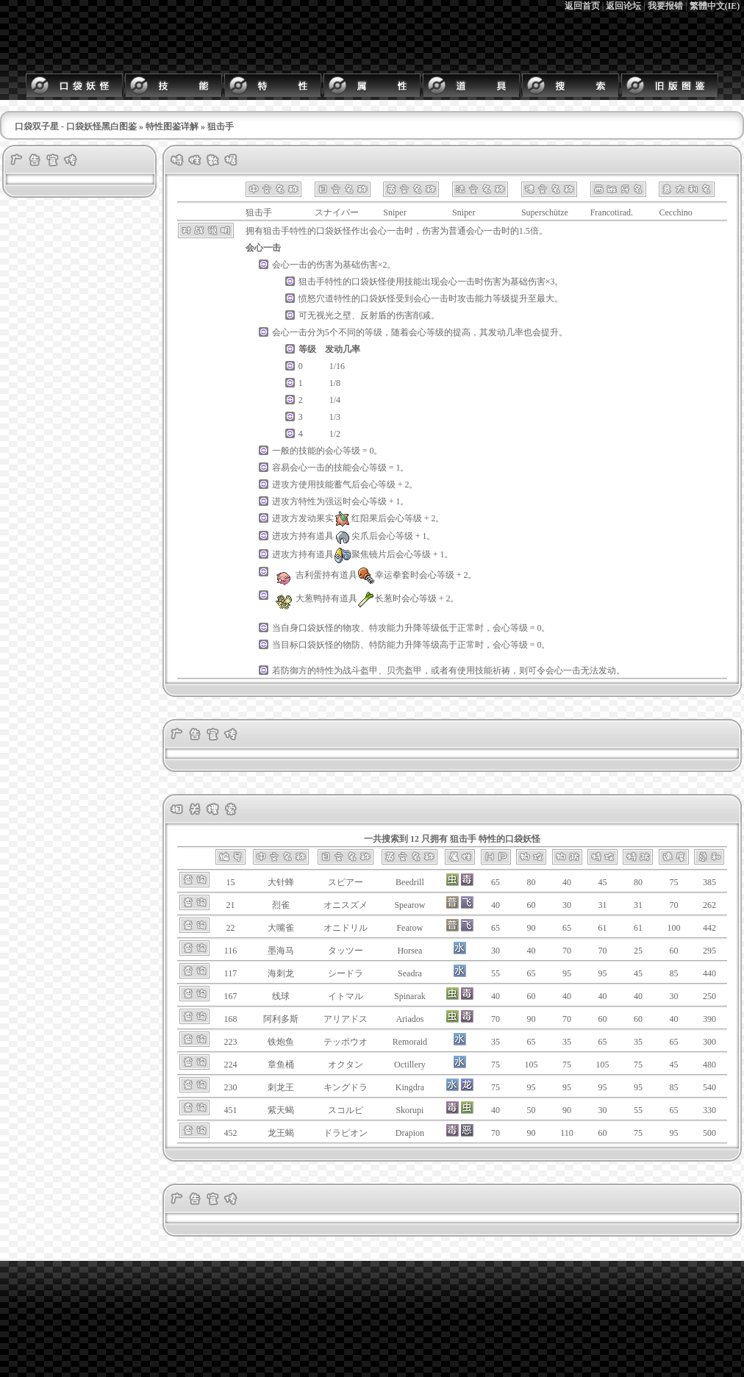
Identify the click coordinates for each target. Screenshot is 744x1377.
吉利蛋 (297, 575)
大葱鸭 (297, 598)
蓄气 (342, 484)
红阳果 (356, 518)
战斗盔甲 (360, 670)
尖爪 (351, 536)
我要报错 (665, 6)
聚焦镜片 (360, 554)
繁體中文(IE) (715, 6)
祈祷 (501, 670)
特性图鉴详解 (172, 126)
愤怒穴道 (316, 298)
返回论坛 (623, 6)
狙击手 (276, 231)
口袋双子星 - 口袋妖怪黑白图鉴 (76, 126)
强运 (334, 501)
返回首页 (582, 6)
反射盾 (373, 315)
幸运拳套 (383, 575)
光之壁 (338, 315)
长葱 (375, 598)
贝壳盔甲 (404, 670)
